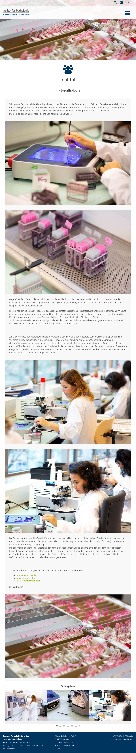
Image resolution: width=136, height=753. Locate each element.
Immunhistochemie (26, 575)
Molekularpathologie (26, 578)
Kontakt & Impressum (123, 736)
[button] (57, 726)
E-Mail (57, 749)
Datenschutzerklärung (121, 739)
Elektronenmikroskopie (28, 580)
